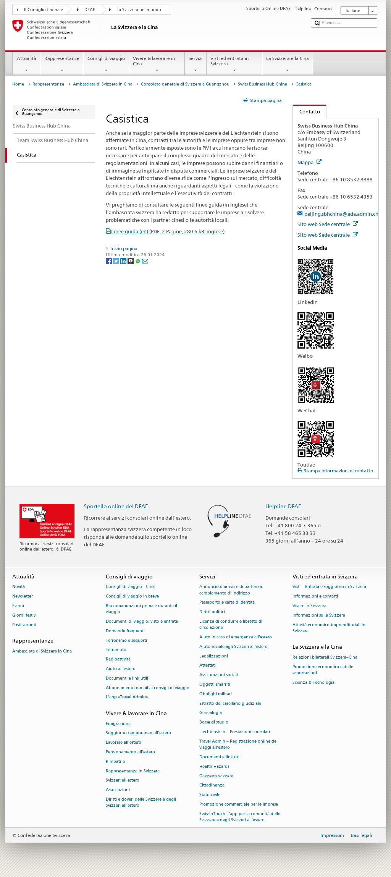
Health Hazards (214, 766)
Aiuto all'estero (121, 668)
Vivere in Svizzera (309, 605)
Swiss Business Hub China (262, 84)
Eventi (18, 605)
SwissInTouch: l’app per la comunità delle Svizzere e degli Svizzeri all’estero (239, 816)
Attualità (26, 64)
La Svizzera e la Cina (288, 64)
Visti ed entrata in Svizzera (234, 64)
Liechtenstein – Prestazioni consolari (234, 732)
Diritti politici (212, 612)
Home (18, 84)
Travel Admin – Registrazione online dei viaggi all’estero (238, 744)
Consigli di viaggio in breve (132, 596)
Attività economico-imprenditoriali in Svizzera (328, 627)
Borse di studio (213, 722)
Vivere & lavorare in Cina (156, 64)
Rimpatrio (115, 761)
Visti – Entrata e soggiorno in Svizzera (329, 587)
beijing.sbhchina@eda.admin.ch (341, 214)
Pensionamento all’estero (130, 751)
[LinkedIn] (124, 260)
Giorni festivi (24, 615)
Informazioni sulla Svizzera (318, 615)
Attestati (207, 665)
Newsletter (22, 596)
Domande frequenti (125, 630)
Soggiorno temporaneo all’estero (138, 733)
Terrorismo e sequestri (127, 640)
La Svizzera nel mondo (138, 9)
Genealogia (210, 713)
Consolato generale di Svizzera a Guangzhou (185, 84)
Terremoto (116, 650)
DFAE (89, 9)
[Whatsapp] (138, 260)
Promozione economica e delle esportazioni (322, 669)
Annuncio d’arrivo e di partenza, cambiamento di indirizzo (231, 590)
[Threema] (131, 260)
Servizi (195, 64)
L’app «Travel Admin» (127, 697)
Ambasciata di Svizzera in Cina (102, 84)
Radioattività (118, 659)
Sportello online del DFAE (116, 506)
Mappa (309, 162)
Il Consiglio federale (43, 9)
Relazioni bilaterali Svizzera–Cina (324, 657)
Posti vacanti (24, 624)
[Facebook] (109, 260)
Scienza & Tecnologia (313, 682)
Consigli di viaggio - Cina (130, 587)
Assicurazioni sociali (218, 675)
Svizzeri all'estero (122, 780)
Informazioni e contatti (315, 596)
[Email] (145, 260)
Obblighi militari (215, 693)
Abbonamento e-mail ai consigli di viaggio (147, 687)
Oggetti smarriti (214, 684)
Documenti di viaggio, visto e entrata (142, 621)
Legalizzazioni (213, 656)
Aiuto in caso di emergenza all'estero (235, 637)
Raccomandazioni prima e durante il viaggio (141, 608)
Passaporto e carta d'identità (227, 602)
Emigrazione (118, 723)
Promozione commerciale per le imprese (238, 804)
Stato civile (209, 795)
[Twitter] (116, 260)
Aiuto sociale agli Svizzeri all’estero (233, 646)
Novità (18, 587)
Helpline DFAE (283, 506)
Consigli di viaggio (106, 64)
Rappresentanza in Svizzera (133, 771)
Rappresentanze (61, 64)
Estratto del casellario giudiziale (230, 703)
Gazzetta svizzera (216, 776)
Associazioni (118, 790)
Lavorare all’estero (123, 742)
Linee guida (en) (168, 231)
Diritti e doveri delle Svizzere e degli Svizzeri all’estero (141, 802)
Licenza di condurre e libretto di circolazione (230, 624)
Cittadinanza (212, 785)
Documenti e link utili (127, 678)
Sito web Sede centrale (327, 224)
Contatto (306, 111)
